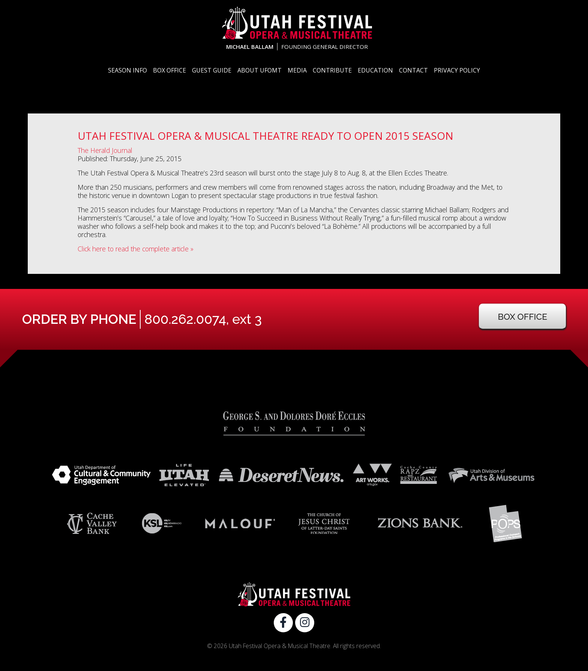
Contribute (332, 70)
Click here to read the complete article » (136, 248)
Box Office (169, 70)
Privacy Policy (457, 70)
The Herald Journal (105, 150)
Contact (413, 70)
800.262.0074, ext (203, 319)
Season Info (127, 70)
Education (375, 70)
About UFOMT (259, 70)
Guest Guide (211, 70)
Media (297, 70)
